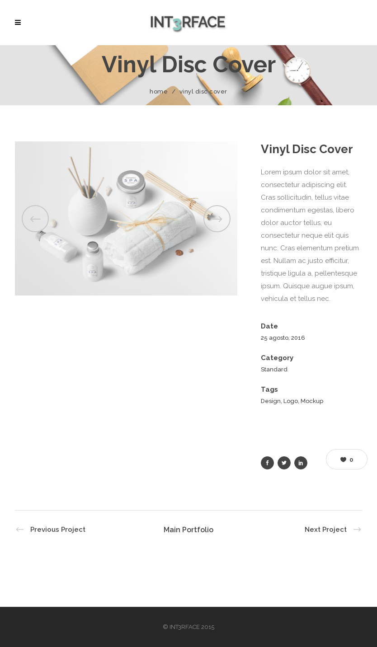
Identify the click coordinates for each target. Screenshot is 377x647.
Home (159, 91)
